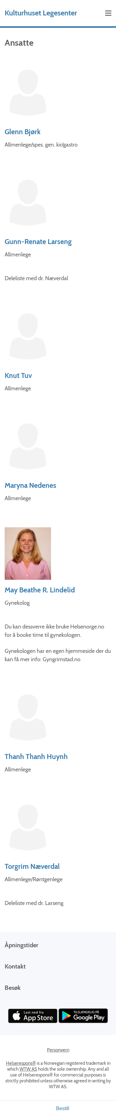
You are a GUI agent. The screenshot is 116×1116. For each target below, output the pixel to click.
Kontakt (15, 966)
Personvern (58, 1050)
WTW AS (28, 1069)
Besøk (13, 987)
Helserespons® (21, 1063)
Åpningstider (21, 945)
